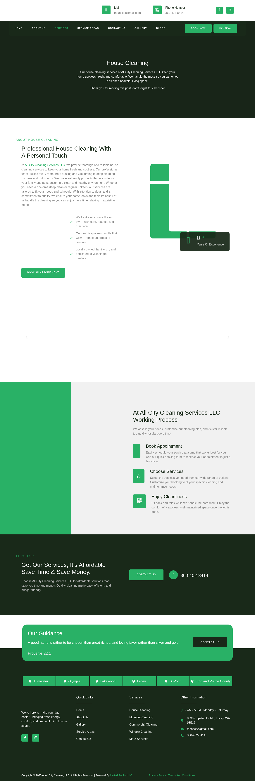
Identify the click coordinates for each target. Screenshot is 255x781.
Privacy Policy (158, 775)
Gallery (141, 28)
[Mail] (106, 10)
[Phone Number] (157, 10)
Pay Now (225, 28)
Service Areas (88, 28)
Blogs (160, 28)
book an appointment (43, 272)
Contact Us (116, 28)
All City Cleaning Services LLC (45, 165)
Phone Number (175, 7)
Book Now (198, 28)
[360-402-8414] (173, 574)
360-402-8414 (194, 575)
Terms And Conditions (181, 775)
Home (19, 28)
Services (61, 28)
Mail (117, 7)
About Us (39, 28)
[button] (26, 337)
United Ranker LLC (121, 775)
